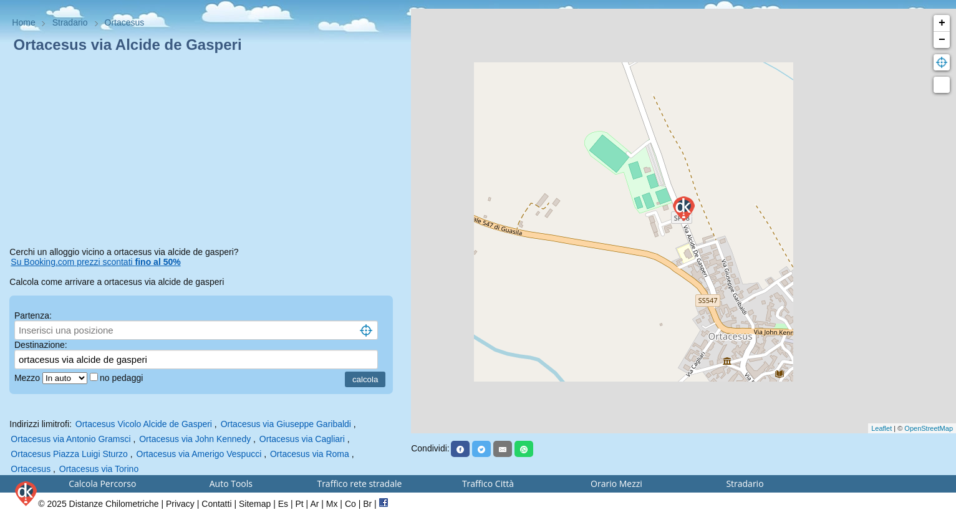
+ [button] (942, 23)
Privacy (180, 504)
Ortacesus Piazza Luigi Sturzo (69, 454)
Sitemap (255, 504)
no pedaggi (122, 378)
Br (367, 504)
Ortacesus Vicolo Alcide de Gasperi (143, 424)
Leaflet (881, 428)
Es (283, 504)
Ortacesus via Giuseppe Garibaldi (286, 424)
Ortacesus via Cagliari (302, 439)
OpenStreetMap (928, 428)
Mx (332, 504)
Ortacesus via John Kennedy (195, 439)
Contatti (216, 504)
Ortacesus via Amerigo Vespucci (199, 454)
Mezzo (28, 378)
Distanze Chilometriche (114, 504)
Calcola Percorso (102, 483)
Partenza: (33, 315)
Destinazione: (40, 345)
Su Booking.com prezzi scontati (95, 262)
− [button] (942, 39)
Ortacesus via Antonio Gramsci (70, 439)
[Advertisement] (205, 152)
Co (350, 504)
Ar (314, 504)
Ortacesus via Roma (309, 454)
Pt (299, 504)
